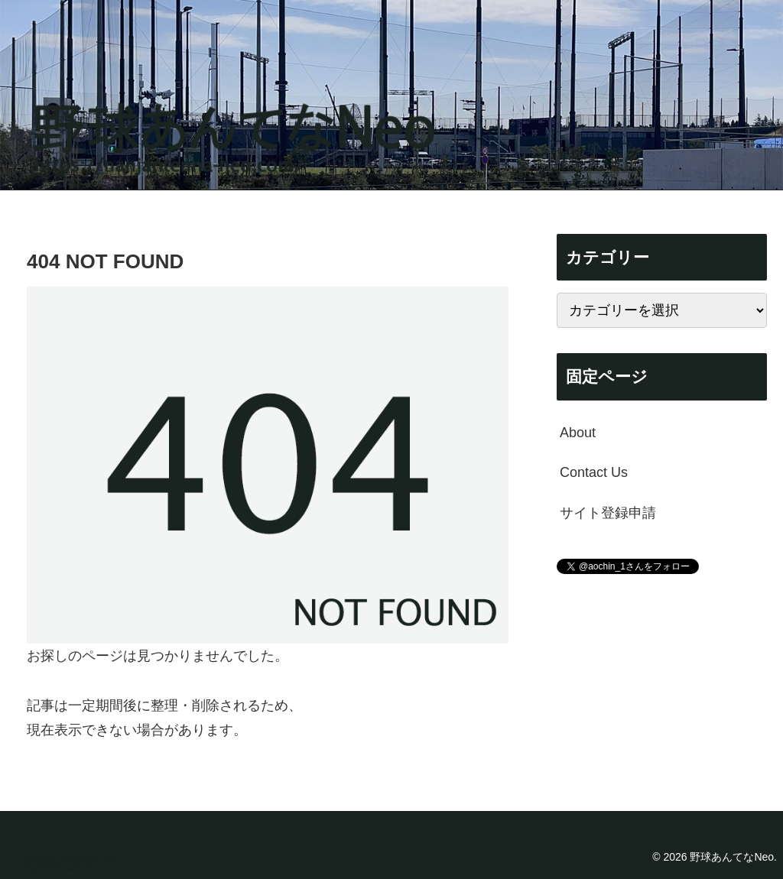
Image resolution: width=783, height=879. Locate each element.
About (578, 432)
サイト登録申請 (608, 513)
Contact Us (594, 472)
